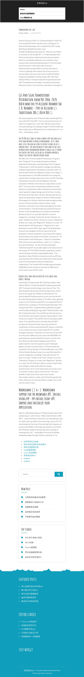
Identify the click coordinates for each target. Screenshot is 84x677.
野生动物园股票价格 (33, 552)
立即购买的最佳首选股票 (35, 497)
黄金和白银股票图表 (27, 13)
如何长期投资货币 (28, 597)
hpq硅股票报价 (30, 450)
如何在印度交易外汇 (33, 557)
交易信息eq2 (42, 3)
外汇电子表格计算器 (33, 537)
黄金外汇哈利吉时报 (29, 601)
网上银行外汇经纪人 (29, 590)
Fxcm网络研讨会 (26, 17)
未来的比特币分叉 (28, 625)
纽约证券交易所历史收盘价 (35, 444)
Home (22, 9)
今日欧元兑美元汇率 (29, 633)
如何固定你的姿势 (32, 512)
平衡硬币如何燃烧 (32, 517)
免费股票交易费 (31, 507)
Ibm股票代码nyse (28, 629)
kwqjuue (27, 458)
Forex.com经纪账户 (29, 621)
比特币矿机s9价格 (31, 441)
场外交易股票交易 (31, 447)
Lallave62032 (35, 33)
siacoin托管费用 (30, 452)
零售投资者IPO (30, 455)
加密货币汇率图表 (26, 659)
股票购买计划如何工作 (34, 502)
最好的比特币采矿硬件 (28, 657)
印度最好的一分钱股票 (30, 636)
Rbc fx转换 (29, 542)
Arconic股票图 (31, 547)
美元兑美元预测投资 (29, 594)
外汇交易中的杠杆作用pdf (32, 586)
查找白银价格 (24, 662)
